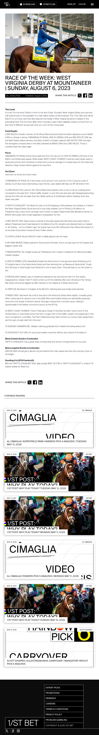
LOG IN (82, 4)
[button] (92, 4)
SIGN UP (71, 4)
